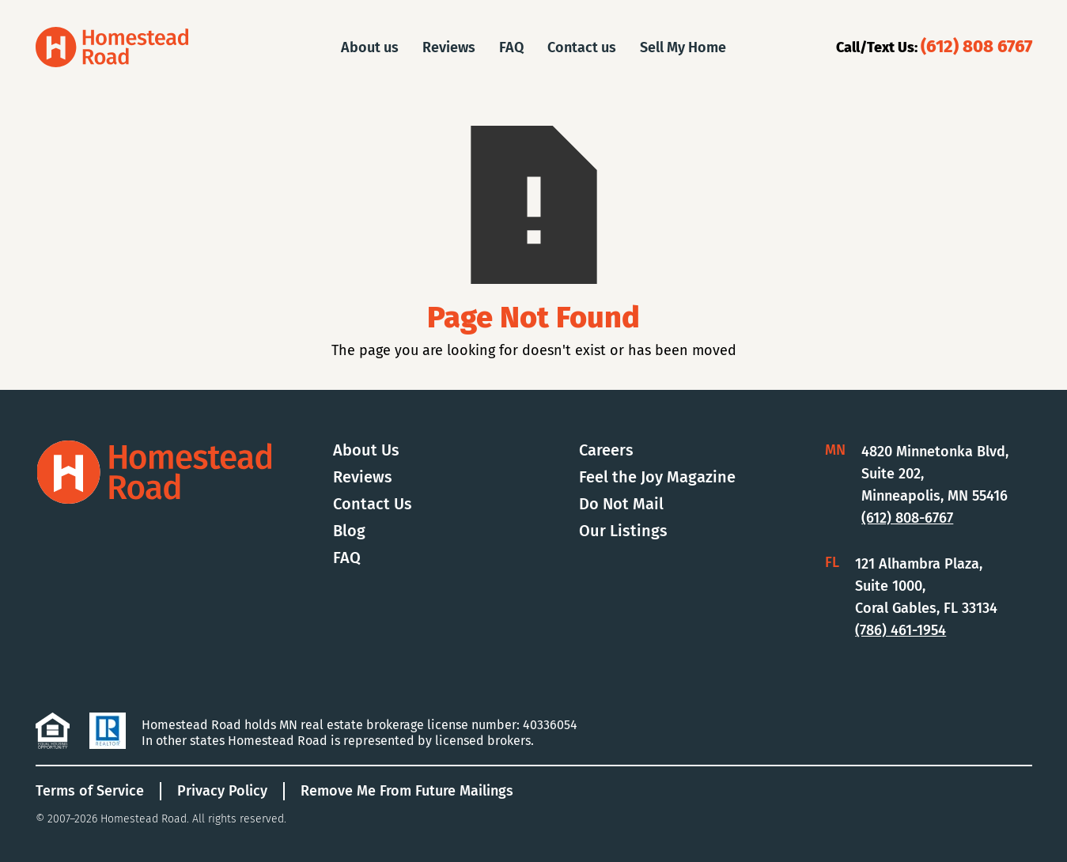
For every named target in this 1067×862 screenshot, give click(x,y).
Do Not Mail (621, 503)
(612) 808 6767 (976, 46)
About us (370, 47)
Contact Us (372, 503)
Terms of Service (90, 791)
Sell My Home (683, 47)
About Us (366, 449)
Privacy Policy (222, 791)
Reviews (448, 47)
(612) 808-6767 (907, 518)
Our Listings (623, 530)
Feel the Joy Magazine (657, 476)
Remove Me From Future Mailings (407, 791)
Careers (606, 449)
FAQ (511, 47)
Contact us (581, 47)
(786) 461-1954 (900, 630)
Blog (349, 530)
